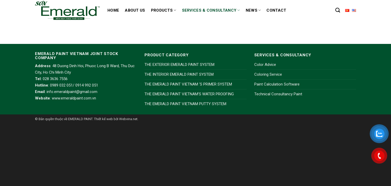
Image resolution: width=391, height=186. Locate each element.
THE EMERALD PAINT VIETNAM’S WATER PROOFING (189, 94)
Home (113, 10)
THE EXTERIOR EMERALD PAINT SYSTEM (179, 64)
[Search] (337, 10)
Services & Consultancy (211, 10)
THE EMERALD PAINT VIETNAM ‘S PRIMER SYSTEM (188, 84)
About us (135, 10)
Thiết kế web (103, 119)
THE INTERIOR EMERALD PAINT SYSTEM (179, 74)
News (253, 10)
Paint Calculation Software (277, 84)
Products (163, 10)
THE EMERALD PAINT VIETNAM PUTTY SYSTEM (185, 104)
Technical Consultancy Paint (278, 94)
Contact (276, 10)
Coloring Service (268, 74)
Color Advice (265, 64)
